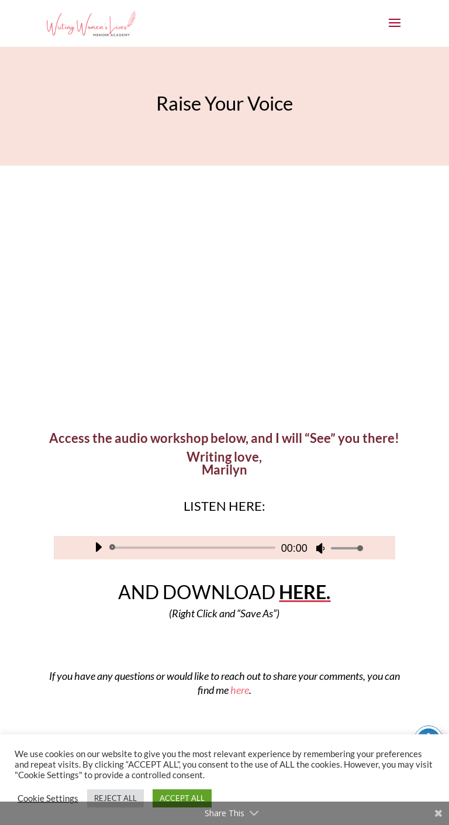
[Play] (98, 547)
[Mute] (320, 548)
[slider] (194, 547)
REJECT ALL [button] (115, 798)
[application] (224, 548)
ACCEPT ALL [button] (182, 798)
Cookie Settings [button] (48, 798)
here (239, 689)
